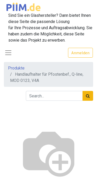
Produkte (16, 68)
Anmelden (80, 52)
